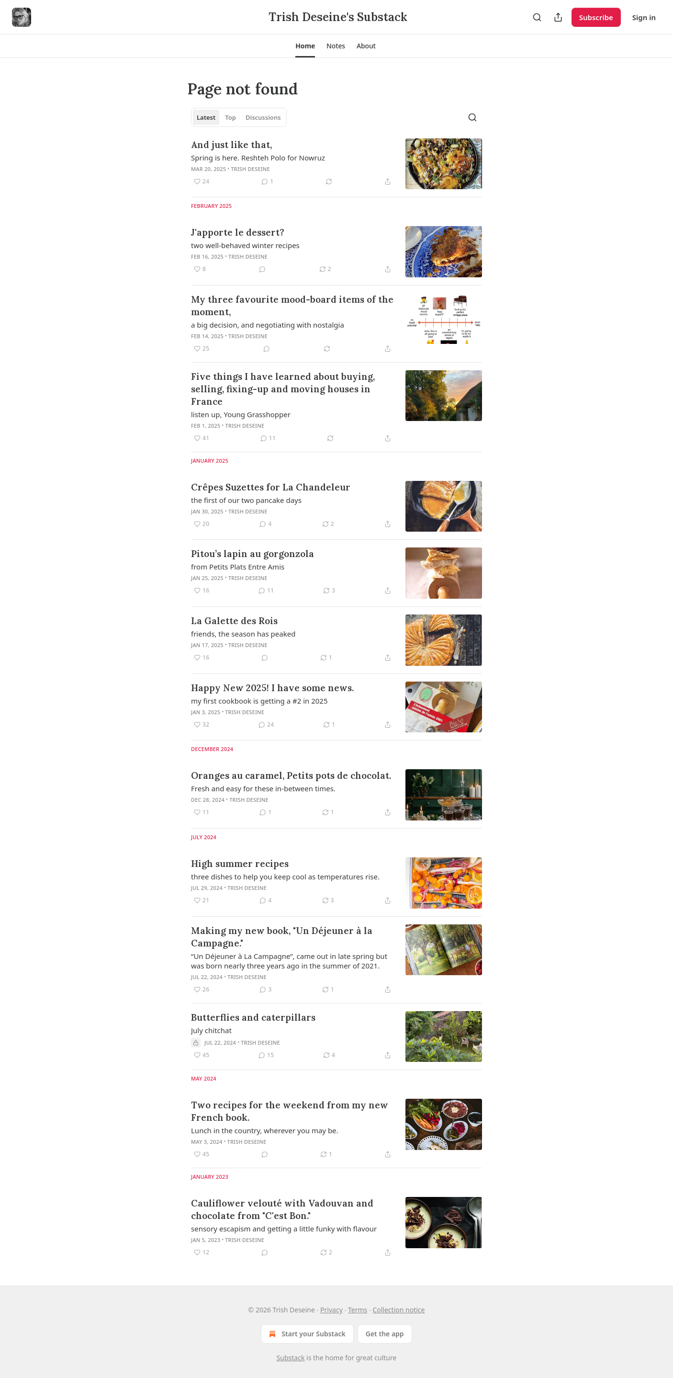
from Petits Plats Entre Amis (237, 566)
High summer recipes (240, 863)
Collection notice (398, 1309)
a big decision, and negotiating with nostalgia (267, 325)
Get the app (385, 1333)
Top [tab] (230, 117)
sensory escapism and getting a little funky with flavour (284, 1228)
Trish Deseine (250, 168)
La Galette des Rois (234, 620)
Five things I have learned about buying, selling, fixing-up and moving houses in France (283, 389)
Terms (357, 1309)
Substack (291, 1357)
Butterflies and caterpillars (253, 1017)
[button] (305, 45)
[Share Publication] (558, 17)
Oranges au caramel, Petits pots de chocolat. (291, 775)
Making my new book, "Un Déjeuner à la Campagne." (281, 937)
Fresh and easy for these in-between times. (263, 788)
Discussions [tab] (263, 117)
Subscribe (596, 17)
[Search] (537, 17)
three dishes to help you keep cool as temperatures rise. (285, 876)
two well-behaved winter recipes (245, 245)
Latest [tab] (206, 117)
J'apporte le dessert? (237, 232)
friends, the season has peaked (243, 633)
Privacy (331, 1309)
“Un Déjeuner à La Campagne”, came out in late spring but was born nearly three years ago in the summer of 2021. (289, 960)
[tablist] (239, 117)
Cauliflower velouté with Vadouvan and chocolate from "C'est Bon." (282, 1209)
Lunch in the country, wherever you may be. (264, 1130)
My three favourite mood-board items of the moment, (292, 306)
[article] (336, 164)
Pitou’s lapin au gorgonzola (252, 553)
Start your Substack (306, 1334)
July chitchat (211, 1030)
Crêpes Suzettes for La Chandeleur (270, 487)
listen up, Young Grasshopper (241, 414)
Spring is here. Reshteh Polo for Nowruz (258, 157)
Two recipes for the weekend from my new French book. (289, 1111)
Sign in (644, 17)
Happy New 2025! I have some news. (272, 688)
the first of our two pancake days (246, 500)
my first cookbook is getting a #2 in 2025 (259, 701)
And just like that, (231, 144)
